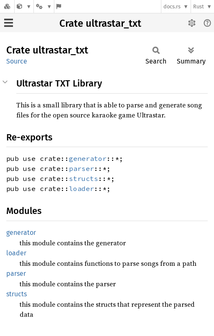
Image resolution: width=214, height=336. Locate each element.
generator (88, 158)
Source (16, 61)
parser (81, 168)
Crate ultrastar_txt (100, 23)
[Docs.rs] (7, 6)
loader (81, 188)
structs (83, 178)
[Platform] (44, 6)
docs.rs (172, 6)
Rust (198, 6)
